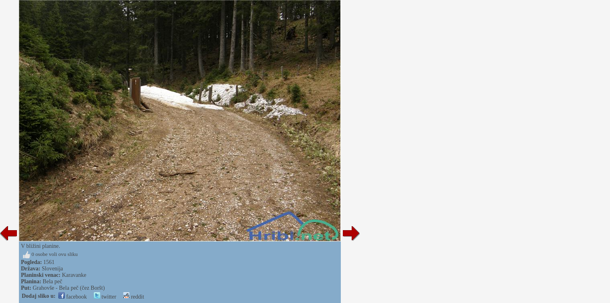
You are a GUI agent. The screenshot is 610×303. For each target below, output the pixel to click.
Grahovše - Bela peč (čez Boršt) (69, 288)
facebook (72, 297)
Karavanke (74, 275)
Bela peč (52, 281)
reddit (133, 297)
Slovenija (52, 269)
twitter (105, 297)
